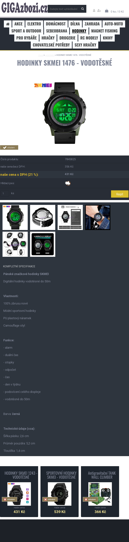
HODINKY (49, 55)
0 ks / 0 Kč (117, 11)
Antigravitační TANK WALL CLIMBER (102, 475)
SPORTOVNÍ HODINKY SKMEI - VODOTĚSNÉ (61, 475)
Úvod (40, 55)
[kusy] (5, 193)
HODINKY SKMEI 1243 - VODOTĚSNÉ (21, 475)
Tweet (48, 151)
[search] (82, 9)
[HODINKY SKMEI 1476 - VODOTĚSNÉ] (64, 82)
